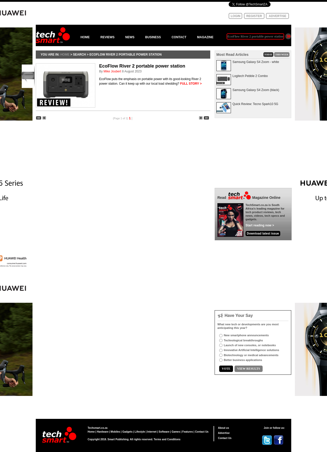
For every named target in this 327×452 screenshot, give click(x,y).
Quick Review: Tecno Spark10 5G (255, 104)
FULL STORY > (191, 83)
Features (187, 431)
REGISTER (254, 16)
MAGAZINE (205, 37)
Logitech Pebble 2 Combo (250, 76)
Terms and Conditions (167, 439)
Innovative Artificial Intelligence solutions (251, 350)
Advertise (224, 433)
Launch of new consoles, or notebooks (250, 345)
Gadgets (127, 431)
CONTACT (179, 37)
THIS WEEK (281, 54)
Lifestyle (140, 431)
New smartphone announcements (246, 335)
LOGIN (235, 16)
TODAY (268, 54)
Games (176, 431)
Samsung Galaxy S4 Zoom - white (255, 62)
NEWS (129, 37)
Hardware (103, 431)
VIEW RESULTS (248, 368)
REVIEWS (107, 37)
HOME (85, 37)
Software (164, 431)
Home (91, 431)
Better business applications (243, 359)
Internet (152, 431)
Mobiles (115, 431)
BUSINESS (153, 37)
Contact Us (201, 431)
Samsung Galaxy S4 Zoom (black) (255, 90)
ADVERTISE (277, 16)
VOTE (226, 368)
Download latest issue (263, 233)
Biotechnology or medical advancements (251, 355)
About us (223, 428)
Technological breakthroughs (243, 340)
